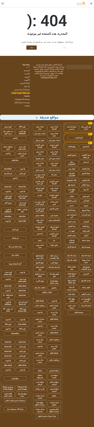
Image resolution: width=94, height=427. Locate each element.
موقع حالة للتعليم (71, 300)
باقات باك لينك (72, 260)
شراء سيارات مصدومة (39, 410)
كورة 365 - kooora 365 (22, 310)
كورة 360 (8, 324)
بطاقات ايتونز (39, 215)
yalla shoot (40, 301)
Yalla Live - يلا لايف (8, 296)
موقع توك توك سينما (22, 395)
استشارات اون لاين (72, 216)
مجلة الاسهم (86, 173)
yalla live (15, 160)
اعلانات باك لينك (39, 288)
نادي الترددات (86, 215)
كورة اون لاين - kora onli (22, 197)
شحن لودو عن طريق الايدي (40, 210)
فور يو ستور (40, 170)
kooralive (8, 216)
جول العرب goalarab (22, 132)
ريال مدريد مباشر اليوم (22, 148)
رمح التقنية (86, 226)
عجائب (71, 196)
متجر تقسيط (40, 159)
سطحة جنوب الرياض (54, 390)
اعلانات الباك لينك (71, 268)
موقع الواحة (72, 146)
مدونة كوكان (86, 185)
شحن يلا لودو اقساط (39, 146)
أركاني (86, 236)
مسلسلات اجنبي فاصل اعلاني (15, 401)
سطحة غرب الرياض (40, 383)
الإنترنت (27, 74)
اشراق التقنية (71, 155)
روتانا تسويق (86, 210)
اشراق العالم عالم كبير (71, 275)
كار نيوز (86, 189)
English (27, 96)
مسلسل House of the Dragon (8, 388)
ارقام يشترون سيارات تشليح (54, 410)
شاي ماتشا (54, 245)
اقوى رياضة (86, 287)
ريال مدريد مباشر (54, 313)
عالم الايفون (86, 180)
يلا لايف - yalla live (22, 211)
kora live (22, 216)
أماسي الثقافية (71, 201)
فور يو (40, 195)
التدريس (86, 274)
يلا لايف (15, 138)
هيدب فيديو (71, 222)
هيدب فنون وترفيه (71, 307)
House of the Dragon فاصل (22, 388)
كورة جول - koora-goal (22, 280)
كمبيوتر (27, 77)
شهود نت (72, 231)
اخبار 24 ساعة (86, 306)
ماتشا (40, 240)
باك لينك (27, 86)
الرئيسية (27, 70)
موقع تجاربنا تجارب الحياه (54, 282)
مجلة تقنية (71, 294)
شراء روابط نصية (86, 261)
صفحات (27, 106)
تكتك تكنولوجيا (72, 180)
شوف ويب (71, 169)
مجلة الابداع (72, 210)
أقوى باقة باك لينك (54, 275)
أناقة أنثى (86, 201)
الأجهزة (27, 80)
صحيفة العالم (78, 312)
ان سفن (86, 162)
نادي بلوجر (86, 196)
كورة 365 (22, 127)
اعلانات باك (15, 255)
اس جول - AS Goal (8, 310)
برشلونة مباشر (40, 306)
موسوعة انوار (86, 247)
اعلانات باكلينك (47, 292)
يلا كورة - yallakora (8, 211)
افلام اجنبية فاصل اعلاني (8, 395)
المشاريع (86, 146)
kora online (22, 324)
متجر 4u (54, 175)
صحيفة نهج (71, 185)
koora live (22, 187)
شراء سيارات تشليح (54, 404)
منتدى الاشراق (86, 281)
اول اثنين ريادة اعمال (86, 128)
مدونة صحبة (86, 240)
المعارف (86, 222)
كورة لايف (22, 173)
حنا (54, 240)
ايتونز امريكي (39, 140)
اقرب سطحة (39, 389)
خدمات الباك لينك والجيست (54, 257)
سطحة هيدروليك (40, 376)
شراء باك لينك (86, 256)
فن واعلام (15, 238)
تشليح (54, 396)
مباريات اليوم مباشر (54, 307)
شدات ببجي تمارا (40, 128)
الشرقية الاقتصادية (71, 174)
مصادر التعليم (86, 294)
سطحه (40, 371)
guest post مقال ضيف (40, 257)
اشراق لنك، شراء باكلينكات (86, 268)
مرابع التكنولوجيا (71, 163)
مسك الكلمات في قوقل (86, 156)
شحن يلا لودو (54, 209)
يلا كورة (15, 178)
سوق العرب (54, 263)
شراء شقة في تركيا (15, 247)
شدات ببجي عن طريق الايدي (40, 176)
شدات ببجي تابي (39, 134)
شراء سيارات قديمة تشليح (47, 416)
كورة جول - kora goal (8, 197)
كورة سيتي (8, 127)
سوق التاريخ (40, 263)
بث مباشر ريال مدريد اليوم (8, 132)
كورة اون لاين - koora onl (22, 303)
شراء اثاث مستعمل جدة (15, 409)
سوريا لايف (8, 203)
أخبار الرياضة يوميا (15, 264)
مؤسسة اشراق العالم (22, 102)
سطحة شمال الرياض (54, 383)
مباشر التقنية (71, 236)
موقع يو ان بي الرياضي (86, 300)
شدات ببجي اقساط (54, 128)
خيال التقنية (86, 169)
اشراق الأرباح (71, 247)
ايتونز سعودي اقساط (54, 146)
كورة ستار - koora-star (8, 273)
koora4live (8, 169)
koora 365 (22, 221)
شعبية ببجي (54, 215)
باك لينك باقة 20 (54, 267)
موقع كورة (15, 378)
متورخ (86, 206)
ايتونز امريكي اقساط (39, 189)
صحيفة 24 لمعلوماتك (22, 99)
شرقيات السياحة (72, 241)
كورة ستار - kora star (22, 204)
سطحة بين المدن (54, 376)
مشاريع (54, 288)
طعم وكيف (86, 231)
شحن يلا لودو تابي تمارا (39, 182)
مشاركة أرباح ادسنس (22, 90)
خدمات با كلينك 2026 (40, 275)
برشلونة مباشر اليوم (8, 148)
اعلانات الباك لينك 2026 (71, 282)
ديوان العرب (40, 281)
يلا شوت (54, 301)
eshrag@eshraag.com (49, 78)
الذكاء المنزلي (25, 83)
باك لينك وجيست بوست (72, 288)
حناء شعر (40, 234)
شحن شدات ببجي (54, 203)
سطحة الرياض (54, 371)
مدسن (71, 206)
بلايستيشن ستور (54, 220)
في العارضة (8, 173)
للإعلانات (14, 423)
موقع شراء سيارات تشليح (40, 404)
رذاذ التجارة (72, 226)
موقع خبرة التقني (71, 191)
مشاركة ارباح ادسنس (71, 128)
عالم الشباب (79, 138)
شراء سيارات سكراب (39, 397)
